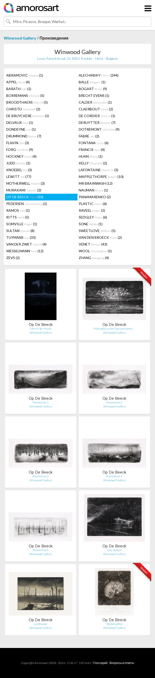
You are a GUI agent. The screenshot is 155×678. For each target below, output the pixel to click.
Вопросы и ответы (122, 663)
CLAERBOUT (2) (96, 109)
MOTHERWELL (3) (25, 183)
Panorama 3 (40, 476)
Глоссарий (100, 663)
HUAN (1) (90, 156)
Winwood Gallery (20, 38)
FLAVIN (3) (17, 143)
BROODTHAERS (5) (27, 102)
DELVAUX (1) (19, 122)
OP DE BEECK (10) (24, 197)
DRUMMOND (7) (23, 136)
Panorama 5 (40, 550)
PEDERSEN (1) (26, 203)
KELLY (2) (93, 163)
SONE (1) (90, 224)
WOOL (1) (95, 251)
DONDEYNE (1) (21, 129)
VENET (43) (93, 244)
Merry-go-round (40, 328)
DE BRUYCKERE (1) (27, 116)
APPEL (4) (18, 82)
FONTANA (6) (93, 143)
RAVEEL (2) (92, 210)
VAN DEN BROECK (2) (100, 237)
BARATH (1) (18, 89)
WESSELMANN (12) (25, 251)
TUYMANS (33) (21, 237)
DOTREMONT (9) (99, 129)
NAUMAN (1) (93, 190)
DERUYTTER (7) (97, 122)
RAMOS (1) (18, 210)
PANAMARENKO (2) (95, 197)
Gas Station (114, 550)
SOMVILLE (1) (21, 224)
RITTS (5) (17, 217)
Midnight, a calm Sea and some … (114, 328)
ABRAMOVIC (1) (24, 75)
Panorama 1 (40, 402)
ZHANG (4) (94, 258)
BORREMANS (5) (25, 95)
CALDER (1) (95, 102)
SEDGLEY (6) (93, 217)
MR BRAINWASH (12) (95, 183)
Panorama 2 (114, 402)
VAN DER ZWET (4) (26, 244)
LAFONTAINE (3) (98, 170)
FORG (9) (19, 149)
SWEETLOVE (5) (97, 231)
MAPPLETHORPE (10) (101, 176)
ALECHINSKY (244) (98, 75)
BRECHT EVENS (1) (94, 95)
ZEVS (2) (13, 258)
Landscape (40, 624)
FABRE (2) (89, 136)
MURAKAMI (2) (23, 190)
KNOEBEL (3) (19, 170)
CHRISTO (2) (23, 109)
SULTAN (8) (20, 231)
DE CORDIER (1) (97, 116)
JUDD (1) (18, 163)
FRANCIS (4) (92, 149)
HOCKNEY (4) (21, 156)
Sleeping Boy (114, 624)
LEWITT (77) (18, 176)
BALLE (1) (92, 82)
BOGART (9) (93, 89)
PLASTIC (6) (93, 203)
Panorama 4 (114, 476)
